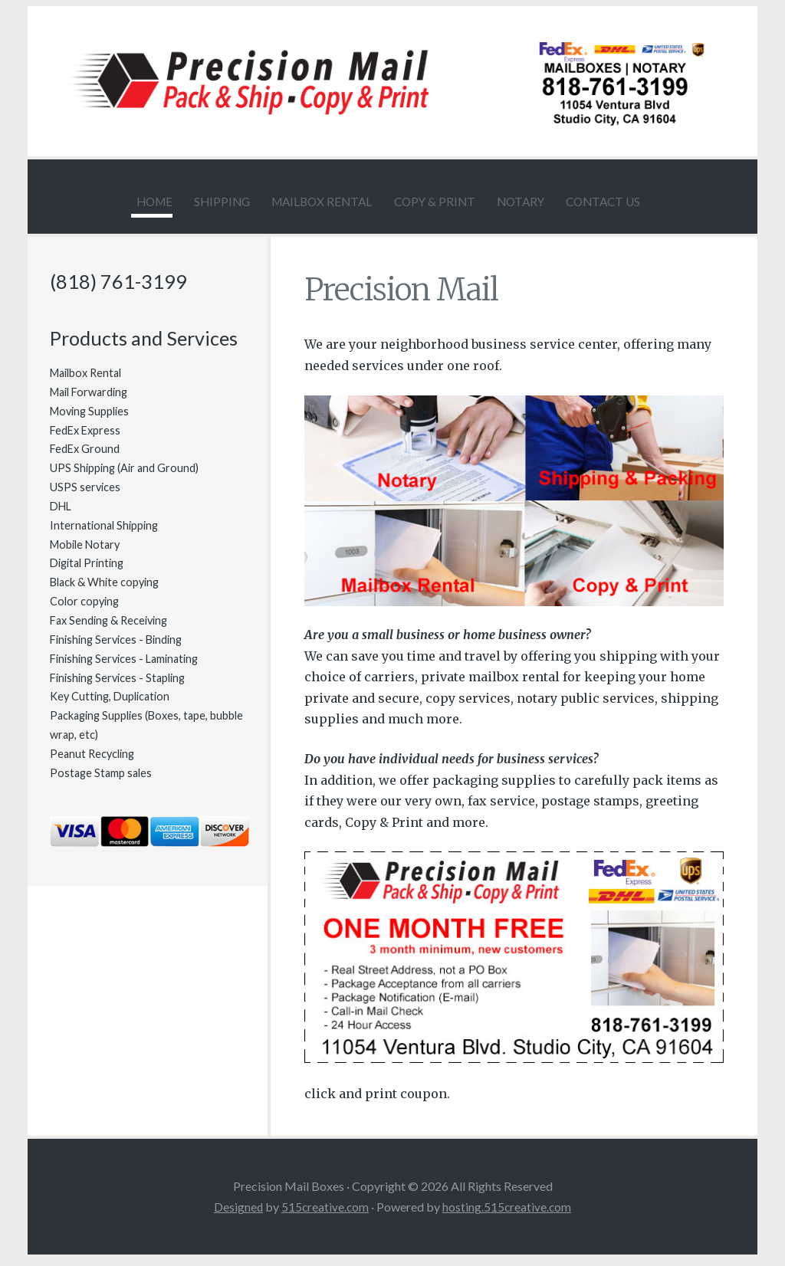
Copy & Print (437, 200)
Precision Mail (422, 296)
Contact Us (643, 200)
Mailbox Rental (300, 200)
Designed (237, 1215)
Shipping (177, 200)
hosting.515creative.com (508, 1215)
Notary (542, 200)
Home (92, 200)
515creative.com (325, 1215)
